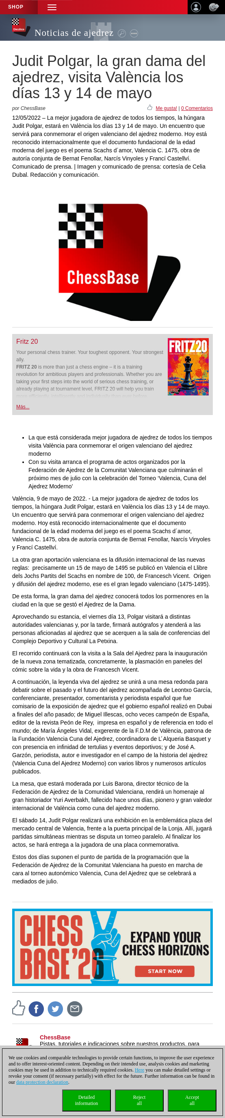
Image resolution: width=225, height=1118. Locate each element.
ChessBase (55, 1037)
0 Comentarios (197, 108)
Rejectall (139, 1100)
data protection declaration (42, 1082)
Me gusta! (166, 108)
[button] (52, 7)
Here (139, 1070)
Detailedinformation (86, 1100)
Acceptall (192, 1100)
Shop (16, 7)
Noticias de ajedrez (74, 33)
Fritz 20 (27, 341)
